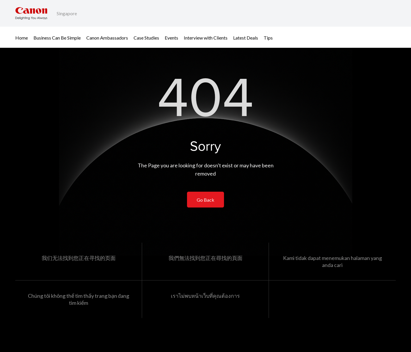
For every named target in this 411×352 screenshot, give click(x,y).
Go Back (205, 200)
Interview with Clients (206, 37)
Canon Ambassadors (107, 37)
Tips (268, 37)
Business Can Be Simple (57, 37)
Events (171, 37)
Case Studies (146, 37)
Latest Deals (245, 37)
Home (21, 37)
